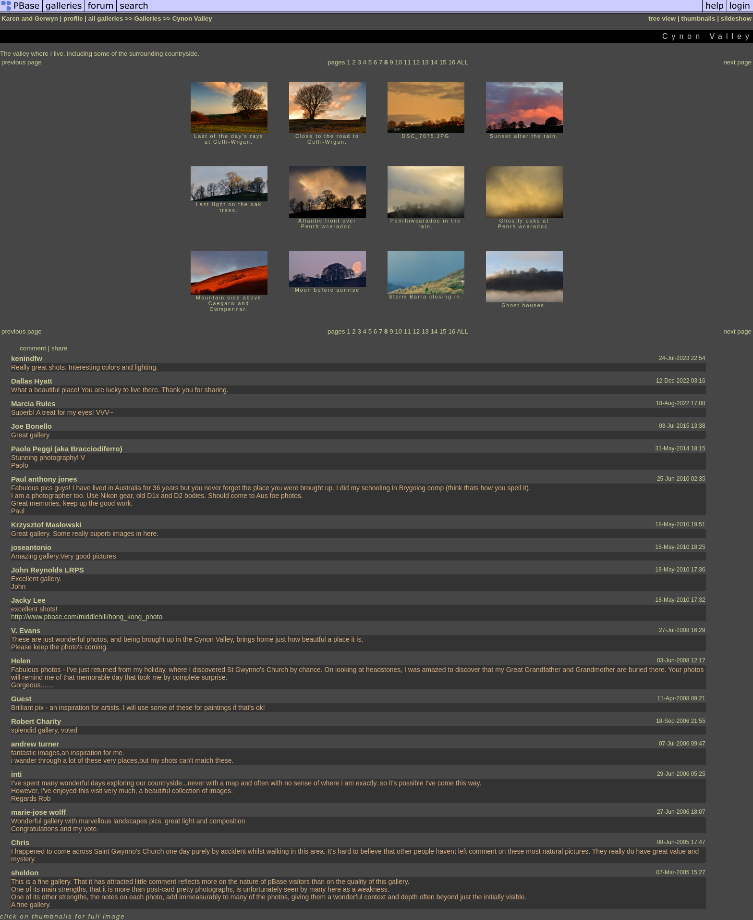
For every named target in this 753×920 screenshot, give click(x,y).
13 (425, 62)
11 (407, 62)
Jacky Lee (28, 600)
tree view (662, 18)
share (59, 348)
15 (443, 62)
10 (398, 62)
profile (73, 18)
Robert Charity (36, 721)
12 (416, 62)
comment (33, 348)
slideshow (736, 18)
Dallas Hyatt (31, 381)
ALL (462, 62)
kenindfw (26, 358)
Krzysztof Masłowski (46, 525)
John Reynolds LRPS (47, 570)
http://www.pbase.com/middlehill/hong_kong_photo (86, 617)
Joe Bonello (31, 426)
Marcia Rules (33, 403)
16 (451, 62)
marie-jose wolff (38, 812)
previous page (21, 62)
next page (737, 62)
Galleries (147, 18)
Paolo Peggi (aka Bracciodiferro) (66, 449)
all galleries (105, 18)
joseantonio (31, 547)
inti (16, 774)
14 (433, 62)
